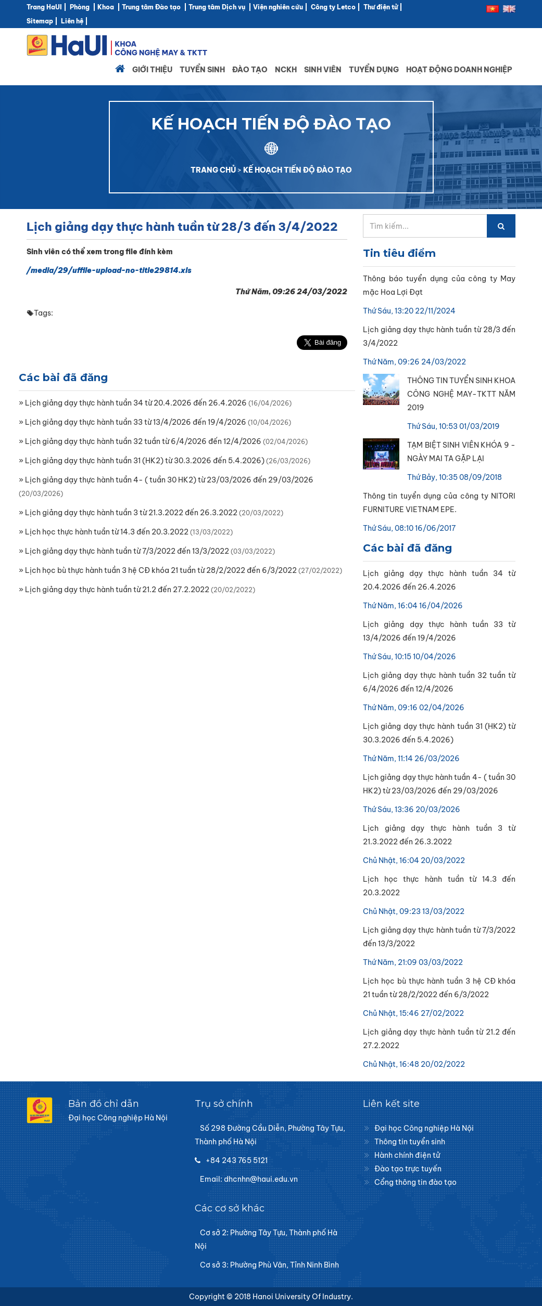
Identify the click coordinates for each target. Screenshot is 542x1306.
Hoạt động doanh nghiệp (459, 69)
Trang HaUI (44, 7)
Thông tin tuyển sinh (409, 1141)
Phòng (80, 7)
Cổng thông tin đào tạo (415, 1182)
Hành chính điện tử (407, 1155)
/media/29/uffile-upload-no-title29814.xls (109, 270)
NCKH (286, 69)
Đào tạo (250, 69)
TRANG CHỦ (213, 170)
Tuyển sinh (202, 69)
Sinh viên (323, 69)
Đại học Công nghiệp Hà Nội (424, 1128)
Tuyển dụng (374, 69)
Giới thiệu (152, 69)
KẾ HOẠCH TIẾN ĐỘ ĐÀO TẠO (297, 170)
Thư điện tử (380, 7)
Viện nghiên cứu (278, 7)
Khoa (105, 7)
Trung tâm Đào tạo (151, 7)
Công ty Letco (333, 7)
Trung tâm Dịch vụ (216, 7)
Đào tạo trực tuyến (408, 1168)
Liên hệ (72, 21)
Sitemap (40, 21)
